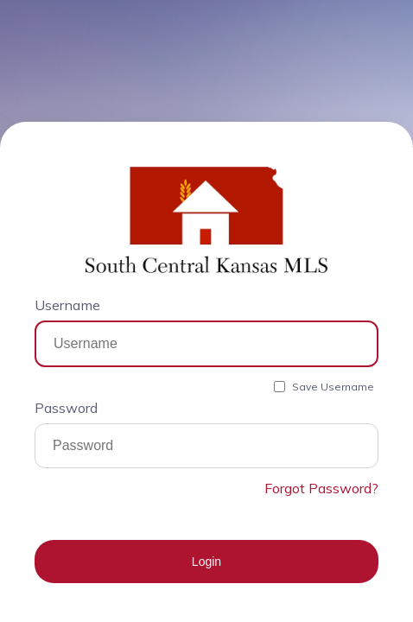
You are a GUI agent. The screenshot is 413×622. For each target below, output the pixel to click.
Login (206, 561)
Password (66, 407)
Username (67, 305)
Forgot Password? (321, 488)
